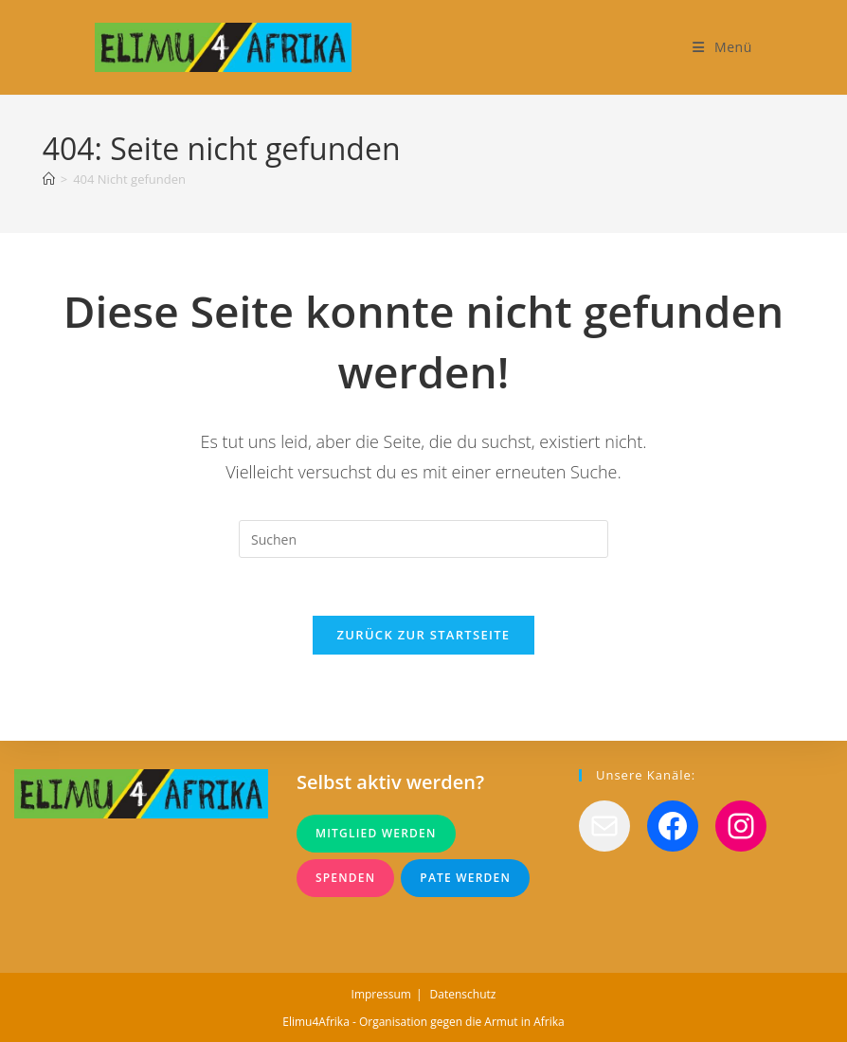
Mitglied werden (376, 833)
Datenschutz (463, 994)
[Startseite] (49, 179)
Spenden (345, 878)
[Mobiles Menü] (722, 47)
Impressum (381, 994)
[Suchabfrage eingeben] (423, 539)
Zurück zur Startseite (424, 634)
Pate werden (465, 878)
